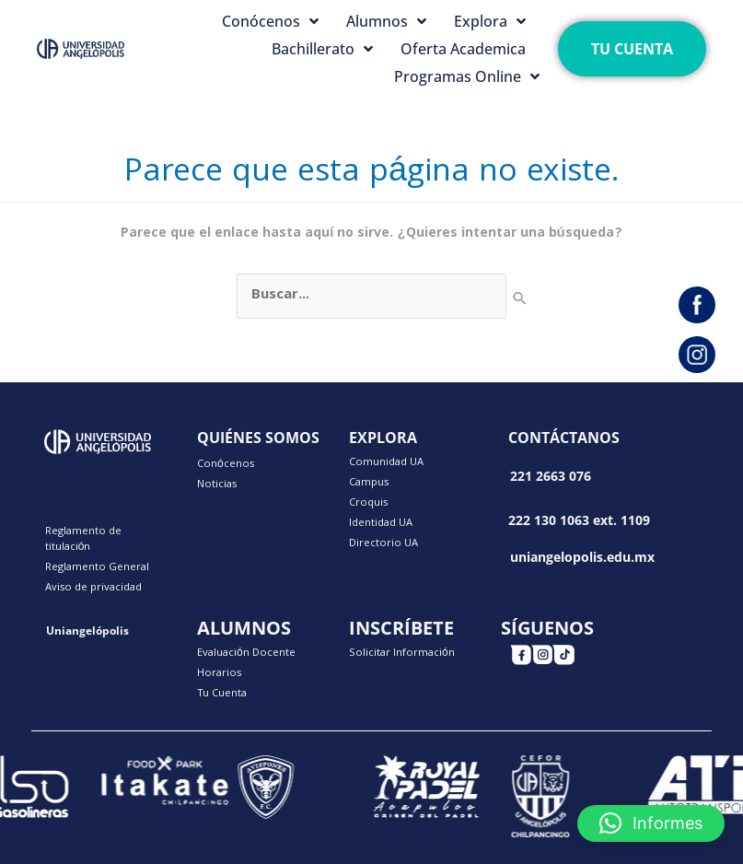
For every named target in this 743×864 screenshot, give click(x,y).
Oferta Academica (463, 49)
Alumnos (386, 21)
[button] (651, 823)
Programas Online (467, 76)
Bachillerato (322, 49)
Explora (490, 21)
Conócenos (270, 21)
